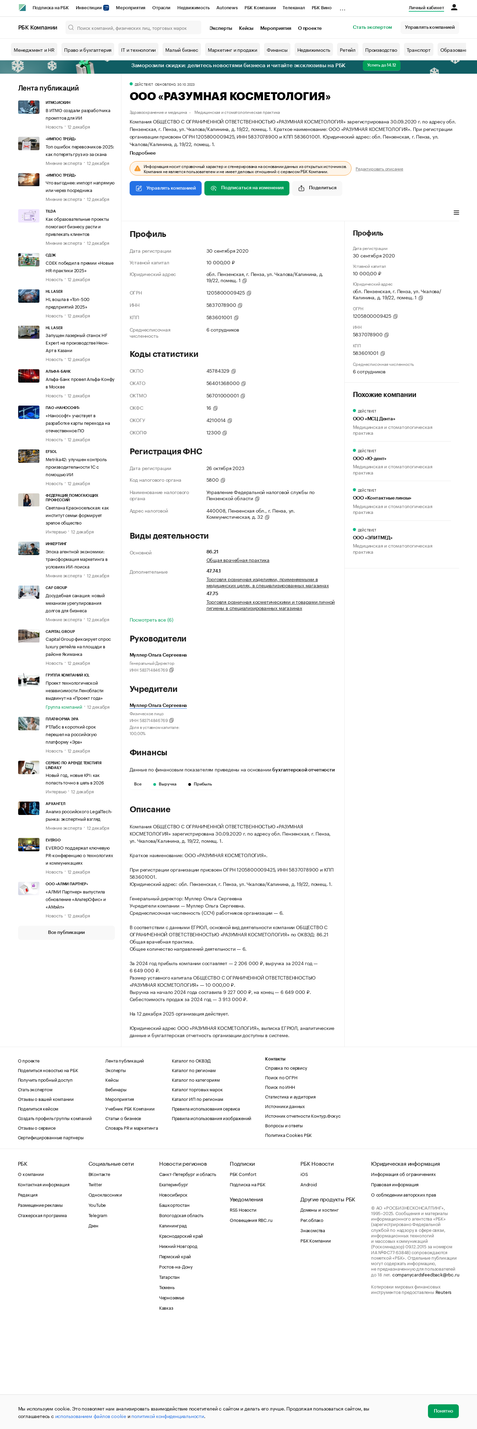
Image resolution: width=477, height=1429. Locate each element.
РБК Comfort (243, 1276)
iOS (304, 1276)
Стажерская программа (42, 1317)
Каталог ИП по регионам (197, 1201)
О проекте (310, 28)
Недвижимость (193, 7)
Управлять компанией (429, 27)
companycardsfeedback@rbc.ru (426, 1377)
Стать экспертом (372, 27)
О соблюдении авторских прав (403, 1297)
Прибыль (200, 784)
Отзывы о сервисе (37, 1230)
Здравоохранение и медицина (158, 111)
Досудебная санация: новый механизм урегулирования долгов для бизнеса (75, 602)
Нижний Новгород (178, 1348)
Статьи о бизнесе (123, 1220)
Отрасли (161, 7)
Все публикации (66, 932)
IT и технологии (138, 49)
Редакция (28, 1297)
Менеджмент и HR (34, 49)
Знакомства (312, 1333)
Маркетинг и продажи (232, 49)
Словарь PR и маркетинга (131, 1230)
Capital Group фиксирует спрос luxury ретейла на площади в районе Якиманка (78, 646)
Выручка (165, 784)
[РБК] (22, 7)
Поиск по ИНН (280, 1189)
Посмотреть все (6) (152, 619)
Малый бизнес (181, 49)
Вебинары (115, 1192)
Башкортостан (174, 1307)
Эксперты (221, 28)
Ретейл (348, 49)
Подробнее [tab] (143, 153)
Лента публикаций (48, 88)
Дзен (93, 1328)
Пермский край (175, 1359)
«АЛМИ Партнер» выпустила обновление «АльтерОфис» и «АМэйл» (76, 899)
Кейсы (246, 28)
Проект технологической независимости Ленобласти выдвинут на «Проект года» (75, 690)
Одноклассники (105, 1297)
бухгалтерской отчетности (303, 770)
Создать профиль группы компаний (55, 1220)
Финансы (277, 49)
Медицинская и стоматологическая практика (237, 111)
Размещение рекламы (40, 1307)
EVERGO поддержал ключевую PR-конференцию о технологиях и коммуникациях (79, 855)
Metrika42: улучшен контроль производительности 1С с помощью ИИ (76, 466)
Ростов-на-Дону (176, 1369)
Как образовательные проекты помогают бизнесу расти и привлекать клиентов (77, 226)
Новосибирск (173, 1297)
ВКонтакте (99, 1276)
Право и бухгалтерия (87, 49)
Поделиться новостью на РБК (48, 1172)
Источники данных (285, 1208)
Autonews (226, 7)
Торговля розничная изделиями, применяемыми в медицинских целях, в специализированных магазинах (267, 582)
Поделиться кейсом (38, 1211)
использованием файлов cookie (90, 1415)
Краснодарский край (181, 1338)
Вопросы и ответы (284, 1228)
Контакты (275, 1162)
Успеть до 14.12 (381, 65)
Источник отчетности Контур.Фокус (303, 1218)
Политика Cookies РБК (288, 1237)
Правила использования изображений (211, 1220)
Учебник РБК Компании (129, 1211)
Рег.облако (311, 1322)
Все (138, 784)
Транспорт (419, 49)
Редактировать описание (379, 168)
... (342, 6)
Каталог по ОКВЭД (191, 1163)
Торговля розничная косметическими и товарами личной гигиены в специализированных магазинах (270, 604)
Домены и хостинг (319, 1312)
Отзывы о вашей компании (46, 1201)
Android (308, 1287)
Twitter (95, 1287)
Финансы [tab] (220, 213)
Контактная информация (44, 1287)
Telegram (97, 1317)
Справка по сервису (286, 1170)
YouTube (97, 1307)
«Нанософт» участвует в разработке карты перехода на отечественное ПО (78, 422)
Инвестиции (92, 8)
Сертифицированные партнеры (51, 1240)
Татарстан (169, 1379)
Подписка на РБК (51, 7)
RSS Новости (243, 1312)
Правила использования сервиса (206, 1211)
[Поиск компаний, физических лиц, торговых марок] (133, 27)
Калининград (173, 1328)
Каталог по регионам (194, 1172)
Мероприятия (130, 7)
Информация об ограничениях (403, 1276)
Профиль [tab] (140, 213)
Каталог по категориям (196, 1182)
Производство (381, 49)
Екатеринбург (173, 1287)
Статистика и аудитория (290, 1199)
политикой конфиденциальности (167, 1415)
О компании (31, 1276)
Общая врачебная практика (238, 559)
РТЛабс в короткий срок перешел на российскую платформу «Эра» (71, 734)
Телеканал (294, 7)
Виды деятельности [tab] (180, 213)
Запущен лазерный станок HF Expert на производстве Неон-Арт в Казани (77, 342)
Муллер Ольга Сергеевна (158, 705)
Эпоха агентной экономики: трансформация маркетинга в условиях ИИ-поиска (77, 558)
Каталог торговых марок (197, 1192)
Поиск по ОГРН (281, 1180)
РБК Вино (322, 7)
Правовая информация (395, 1287)
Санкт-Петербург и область (187, 1276)
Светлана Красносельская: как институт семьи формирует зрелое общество (77, 515)
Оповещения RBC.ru (251, 1322)
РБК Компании (260, 7)
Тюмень (167, 1389)
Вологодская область (181, 1317)
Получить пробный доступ (45, 1182)
